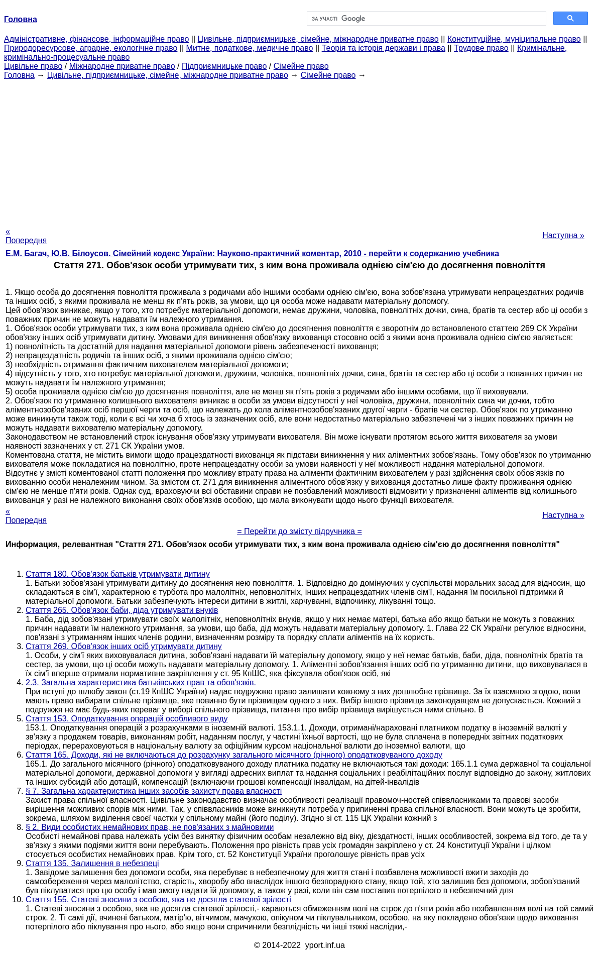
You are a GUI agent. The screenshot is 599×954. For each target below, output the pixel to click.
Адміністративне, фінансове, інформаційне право (96, 39)
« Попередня (26, 236)
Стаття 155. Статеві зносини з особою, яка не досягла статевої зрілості (158, 899)
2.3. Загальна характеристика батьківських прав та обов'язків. (141, 682)
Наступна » (563, 235)
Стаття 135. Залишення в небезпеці (92, 863)
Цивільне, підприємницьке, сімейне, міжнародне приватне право (318, 39)
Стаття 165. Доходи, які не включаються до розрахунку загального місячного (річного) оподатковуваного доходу (234, 755)
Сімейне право (301, 66)
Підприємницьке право (224, 66)
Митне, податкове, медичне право (249, 48)
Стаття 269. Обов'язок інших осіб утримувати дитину (124, 646)
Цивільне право (33, 66)
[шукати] (426, 18)
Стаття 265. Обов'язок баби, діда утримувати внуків (122, 610)
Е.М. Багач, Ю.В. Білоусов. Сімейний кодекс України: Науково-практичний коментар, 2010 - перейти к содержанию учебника (252, 253)
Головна (19, 75)
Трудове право (481, 48)
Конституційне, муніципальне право (514, 39)
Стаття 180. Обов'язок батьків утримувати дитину (118, 574)
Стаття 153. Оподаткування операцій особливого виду (127, 718)
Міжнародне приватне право (122, 66)
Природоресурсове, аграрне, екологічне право (90, 48)
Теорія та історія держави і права (383, 48)
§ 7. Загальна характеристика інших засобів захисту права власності (154, 791)
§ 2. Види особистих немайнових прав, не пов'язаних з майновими (150, 827)
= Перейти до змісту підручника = (299, 531)
